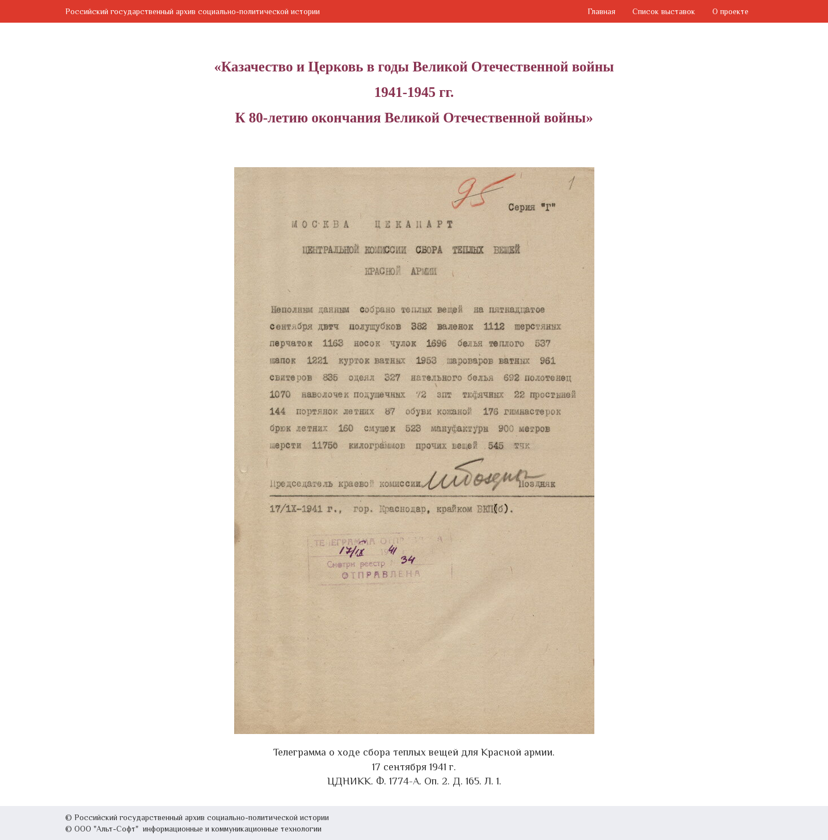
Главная (601, 11)
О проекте (730, 11)
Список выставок (663, 11)
